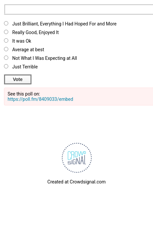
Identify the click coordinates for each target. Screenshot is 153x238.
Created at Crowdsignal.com (76, 181)
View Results (51, 78)
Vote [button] (17, 79)
